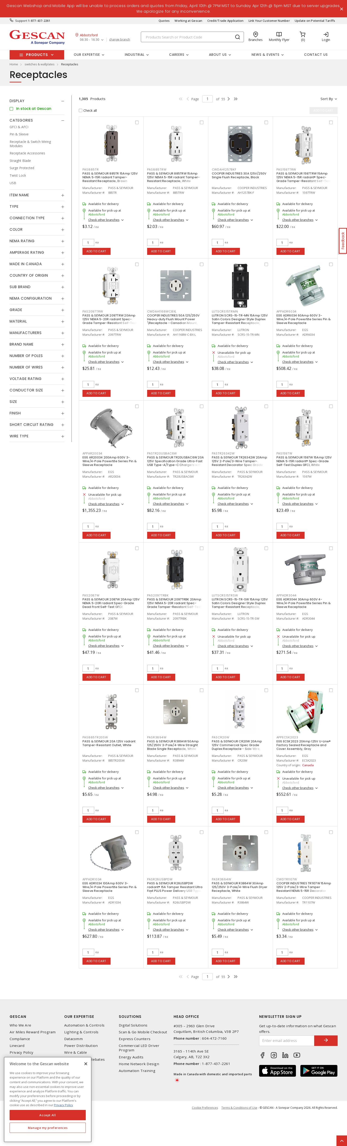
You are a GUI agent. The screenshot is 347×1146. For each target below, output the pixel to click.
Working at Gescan (188, 21)
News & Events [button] (266, 54)
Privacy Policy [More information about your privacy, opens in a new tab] (63, 1105)
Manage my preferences (48, 1128)
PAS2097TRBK (158, 595)
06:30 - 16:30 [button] (89, 40)
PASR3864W (221, 879)
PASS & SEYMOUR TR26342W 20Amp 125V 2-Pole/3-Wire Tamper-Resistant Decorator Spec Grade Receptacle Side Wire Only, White (239, 463)
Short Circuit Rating (32, 424)
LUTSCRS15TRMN (225, 311)
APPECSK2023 (287, 737)
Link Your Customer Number (269, 21)
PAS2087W (91, 595)
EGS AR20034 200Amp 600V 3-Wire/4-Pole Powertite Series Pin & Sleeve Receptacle (109, 461)
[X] (86, 1064)
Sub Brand (20, 286)
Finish (15, 413)
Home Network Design (139, 1095)
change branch (119, 39)
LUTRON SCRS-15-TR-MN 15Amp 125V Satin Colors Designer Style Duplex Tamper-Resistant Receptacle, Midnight (240, 321)
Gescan (18, 1047)
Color (16, 229)
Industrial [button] (135, 54)
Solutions (130, 1047)
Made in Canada (26, 263)
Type (14, 206)
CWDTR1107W (286, 879)
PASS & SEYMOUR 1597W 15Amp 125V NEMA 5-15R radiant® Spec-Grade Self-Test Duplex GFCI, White (304, 461)
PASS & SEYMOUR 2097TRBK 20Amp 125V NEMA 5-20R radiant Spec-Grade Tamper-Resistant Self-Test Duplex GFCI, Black (174, 605)
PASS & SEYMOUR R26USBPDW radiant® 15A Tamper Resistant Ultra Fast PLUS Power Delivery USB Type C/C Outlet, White (175, 889)
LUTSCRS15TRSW (225, 595)
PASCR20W (220, 737)
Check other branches (103, 220)
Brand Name (22, 344)
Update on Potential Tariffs (315, 21)
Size (13, 401)
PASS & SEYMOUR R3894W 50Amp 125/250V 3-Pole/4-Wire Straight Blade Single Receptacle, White (173, 745)
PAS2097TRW (92, 311)
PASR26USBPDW (160, 879)
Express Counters (134, 1070)
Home (14, 64)
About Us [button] (218, 54)
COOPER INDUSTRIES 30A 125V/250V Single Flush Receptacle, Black (239, 175)
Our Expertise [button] (87, 54)
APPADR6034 (286, 311)
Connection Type (27, 218)
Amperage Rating (27, 252)
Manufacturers (26, 332)
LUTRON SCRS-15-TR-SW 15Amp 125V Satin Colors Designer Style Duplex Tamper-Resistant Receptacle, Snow (240, 605)
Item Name (19, 195)
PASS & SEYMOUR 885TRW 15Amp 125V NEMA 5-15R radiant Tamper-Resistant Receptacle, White (173, 177)
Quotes (164, 21)
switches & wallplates (40, 64)
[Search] (192, 37)
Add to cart (96, 251)
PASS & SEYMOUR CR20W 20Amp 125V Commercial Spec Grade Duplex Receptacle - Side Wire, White (237, 747)
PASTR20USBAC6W (162, 453)
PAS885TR (90, 169)
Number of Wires (26, 367)
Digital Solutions (133, 1056)
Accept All (47, 1115)
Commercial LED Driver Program (139, 1079)
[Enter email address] (286, 1072)
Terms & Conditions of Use (239, 1139)
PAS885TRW (157, 169)
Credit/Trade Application (225, 21)
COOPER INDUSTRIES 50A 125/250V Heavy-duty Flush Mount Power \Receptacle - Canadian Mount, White (173, 321)
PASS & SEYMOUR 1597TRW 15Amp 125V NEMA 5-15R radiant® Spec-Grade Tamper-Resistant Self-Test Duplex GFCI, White (303, 179)
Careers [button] (176, 54)
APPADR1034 (92, 879)
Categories (21, 120)
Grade (16, 309)
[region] (48, 1099)
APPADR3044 (286, 595)
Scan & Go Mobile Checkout (143, 1063)
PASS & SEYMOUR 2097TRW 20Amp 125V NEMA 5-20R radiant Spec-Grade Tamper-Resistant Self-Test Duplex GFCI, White (109, 321)
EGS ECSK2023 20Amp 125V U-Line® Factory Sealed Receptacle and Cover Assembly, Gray (303, 745)
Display (17, 100)
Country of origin (29, 275)
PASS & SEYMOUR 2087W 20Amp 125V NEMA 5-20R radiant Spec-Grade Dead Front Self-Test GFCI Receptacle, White (111, 605)
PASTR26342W (223, 453)
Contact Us (316, 54)
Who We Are (20, 1056)
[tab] (37, 101)
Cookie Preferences (205, 1139)
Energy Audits (131, 1088)
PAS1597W (284, 453)
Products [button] (37, 54)
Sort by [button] (327, 98)
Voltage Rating (26, 378)
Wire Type (19, 436)
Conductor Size (26, 390)
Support (21, 21)
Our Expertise (79, 1047)
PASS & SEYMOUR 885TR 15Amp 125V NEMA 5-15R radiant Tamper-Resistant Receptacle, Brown (110, 177)
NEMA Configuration (31, 298)
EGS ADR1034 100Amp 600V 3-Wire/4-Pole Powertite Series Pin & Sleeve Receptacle (109, 887)
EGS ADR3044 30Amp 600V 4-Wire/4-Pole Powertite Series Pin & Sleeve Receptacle (303, 603)
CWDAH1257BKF (224, 169)
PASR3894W (157, 737)
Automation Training (137, 1102)
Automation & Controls (84, 1056)
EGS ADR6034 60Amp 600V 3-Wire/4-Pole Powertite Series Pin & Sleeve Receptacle (303, 319)
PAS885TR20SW (95, 737)
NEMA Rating (22, 240)
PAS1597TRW (286, 169)
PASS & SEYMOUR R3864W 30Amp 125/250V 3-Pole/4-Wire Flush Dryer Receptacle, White (240, 887)
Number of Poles (26, 355)
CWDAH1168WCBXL (162, 311)
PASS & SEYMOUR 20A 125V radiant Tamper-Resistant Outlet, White (109, 743)
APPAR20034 (92, 453)
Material (18, 321)
